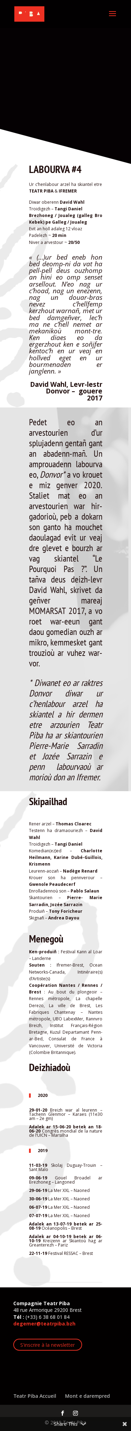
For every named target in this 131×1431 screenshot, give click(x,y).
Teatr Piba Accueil (35, 1396)
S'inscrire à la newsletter (47, 1345)
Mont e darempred (87, 1396)
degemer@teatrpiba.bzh (44, 1323)
